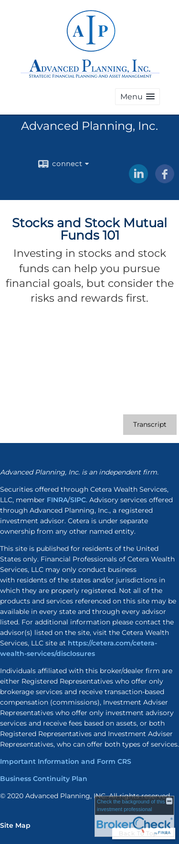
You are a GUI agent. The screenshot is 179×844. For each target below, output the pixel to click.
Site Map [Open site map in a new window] (15, 825)
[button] (137, 96)
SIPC (78, 500)
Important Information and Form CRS (65, 761)
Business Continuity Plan (43, 778)
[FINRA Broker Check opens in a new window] (134, 816)
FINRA (57, 500)
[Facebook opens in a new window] (164, 180)
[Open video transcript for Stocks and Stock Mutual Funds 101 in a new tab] (150, 424)
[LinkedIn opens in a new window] (138, 180)
